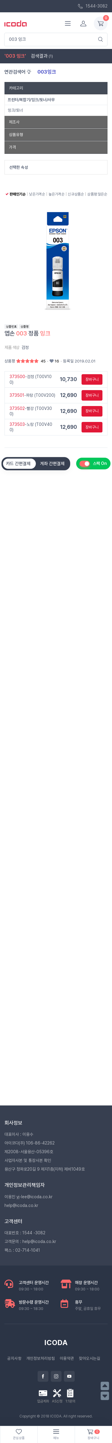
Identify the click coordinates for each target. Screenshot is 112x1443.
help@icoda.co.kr (21, 1205)
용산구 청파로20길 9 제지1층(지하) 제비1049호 (44, 1169)
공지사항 (14, 1358)
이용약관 (67, 1358)
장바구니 (92, 379)
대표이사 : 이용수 (18, 1134)
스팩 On (100, 463)
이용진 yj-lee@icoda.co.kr (28, 1196)
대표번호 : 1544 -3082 (24, 1232)
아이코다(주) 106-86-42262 (29, 1143)
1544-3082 (93, 6)
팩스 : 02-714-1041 (22, 1250)
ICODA (56, 1342)
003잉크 (46, 72)
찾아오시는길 (89, 1358)
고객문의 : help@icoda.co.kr (30, 1241)
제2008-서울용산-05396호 (28, 1151)
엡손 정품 (27, 333)
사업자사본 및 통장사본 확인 (27, 1160)
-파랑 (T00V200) (32, 395)
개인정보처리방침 (40, 1358)
